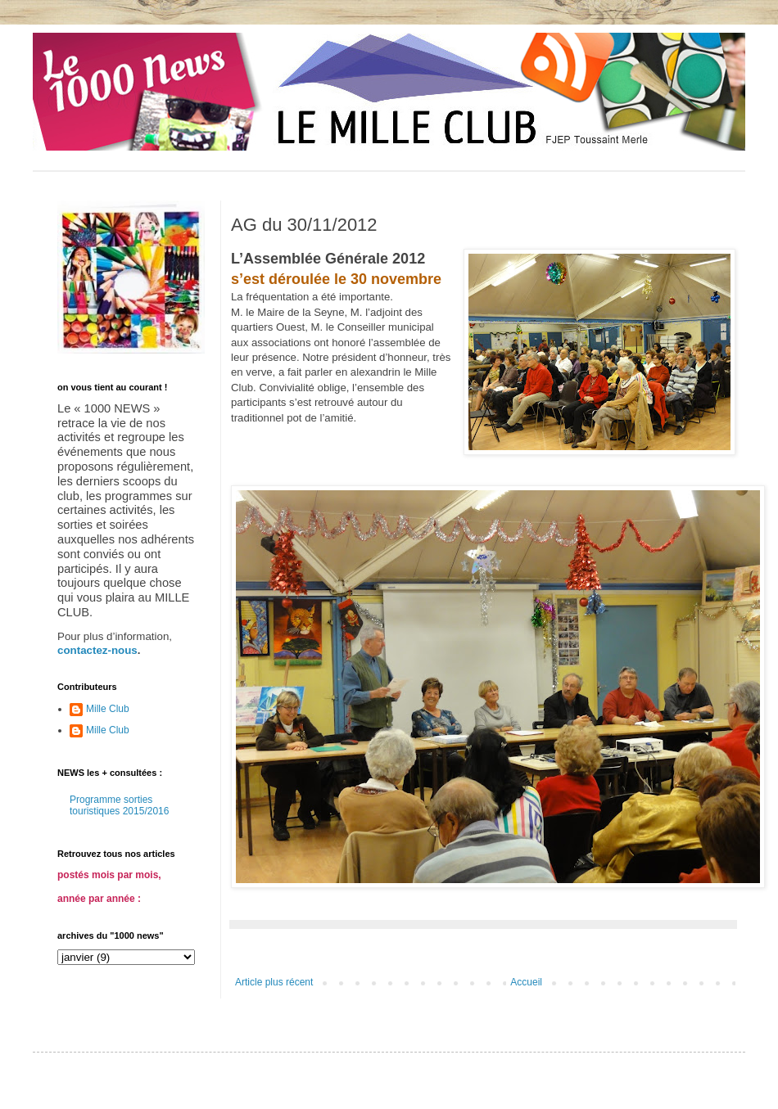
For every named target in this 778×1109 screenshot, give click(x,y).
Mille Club (107, 709)
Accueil (526, 982)
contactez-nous (97, 650)
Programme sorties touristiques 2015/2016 (119, 805)
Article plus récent (274, 982)
